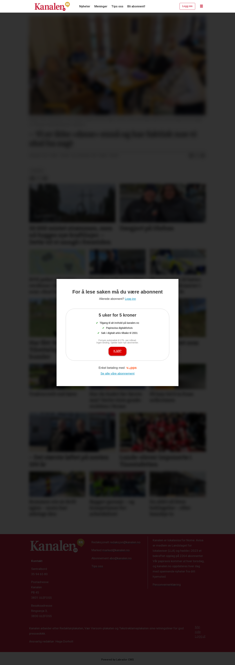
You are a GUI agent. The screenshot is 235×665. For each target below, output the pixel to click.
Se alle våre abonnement (117, 373)
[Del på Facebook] (191, 155)
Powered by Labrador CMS (117, 659)
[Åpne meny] (201, 6)
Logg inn (187, 6)
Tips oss (117, 6)
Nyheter (84, 6)
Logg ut (200, 636)
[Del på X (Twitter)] (197, 155)
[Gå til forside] (52, 6)
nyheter (37, 170)
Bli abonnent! (136, 6)
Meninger (100, 6)
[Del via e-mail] (202, 155)
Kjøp (117, 351)
